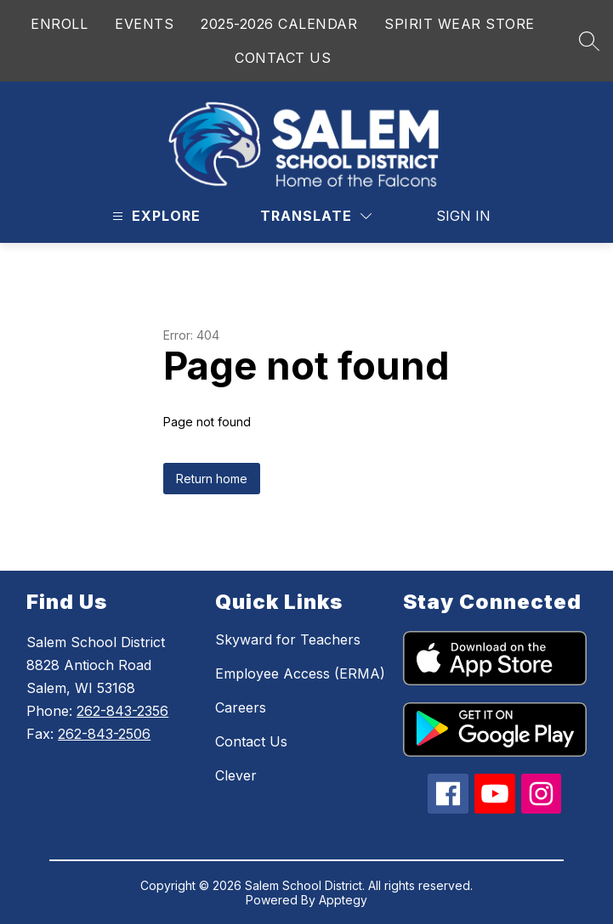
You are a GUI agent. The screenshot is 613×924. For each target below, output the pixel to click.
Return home (211, 478)
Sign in (463, 215)
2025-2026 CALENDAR (279, 23)
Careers (240, 707)
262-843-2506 (104, 733)
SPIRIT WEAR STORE (459, 23)
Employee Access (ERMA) (300, 673)
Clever (236, 775)
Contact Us (251, 741)
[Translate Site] (316, 216)
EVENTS (144, 23)
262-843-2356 (122, 710)
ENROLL (59, 23)
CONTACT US (283, 57)
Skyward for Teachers (287, 639)
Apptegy (343, 900)
